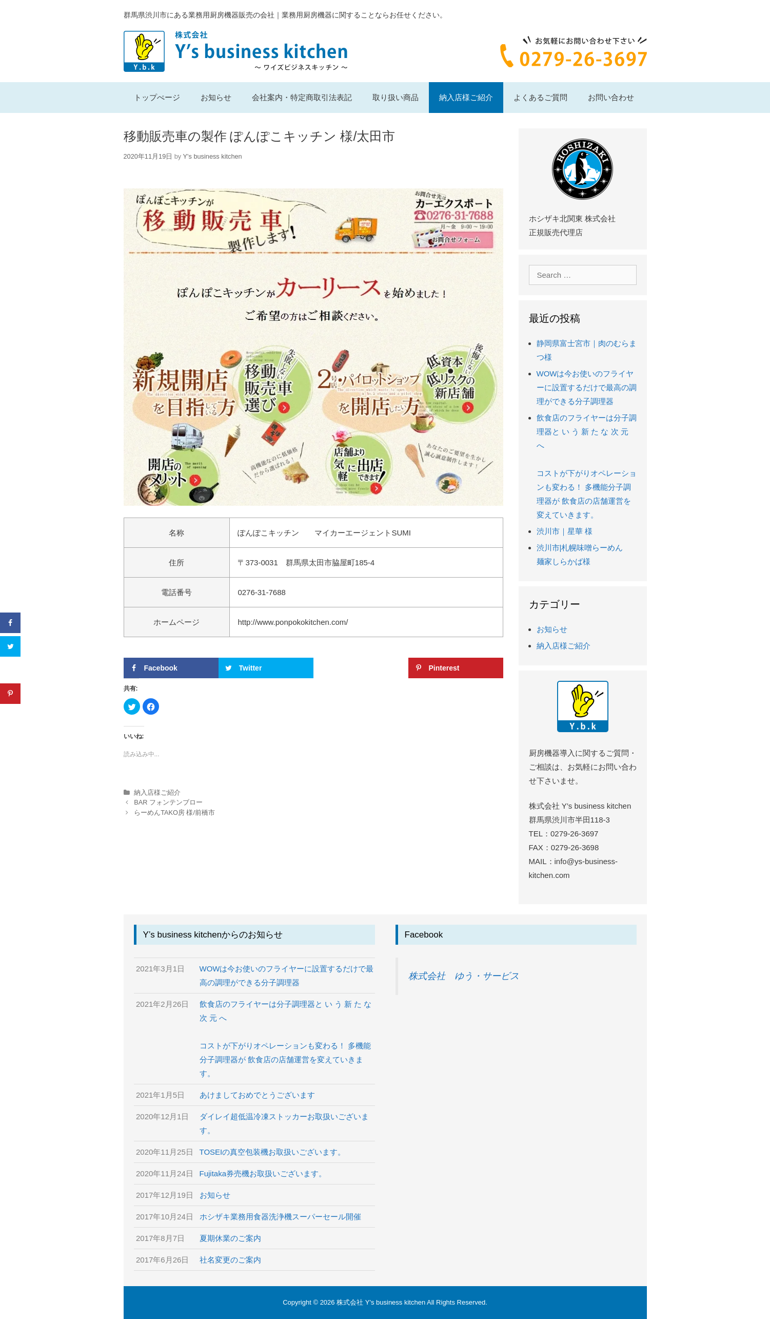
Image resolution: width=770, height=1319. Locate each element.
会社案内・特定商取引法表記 (302, 97)
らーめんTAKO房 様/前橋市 (174, 812)
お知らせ (216, 97)
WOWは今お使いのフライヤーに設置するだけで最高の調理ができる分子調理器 (587, 387)
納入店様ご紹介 (466, 97)
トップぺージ (157, 97)
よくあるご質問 (540, 97)
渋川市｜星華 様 (565, 531)
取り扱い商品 (395, 97)
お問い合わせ (611, 97)
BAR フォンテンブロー (168, 802)
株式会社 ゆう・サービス (463, 976)
